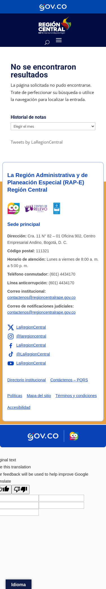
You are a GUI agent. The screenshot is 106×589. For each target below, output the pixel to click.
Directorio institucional (26, 380)
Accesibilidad (18, 407)
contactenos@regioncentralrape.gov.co (41, 297)
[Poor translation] (21, 489)
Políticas (14, 395)
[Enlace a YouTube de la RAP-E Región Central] (26, 363)
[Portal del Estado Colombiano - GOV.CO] (53, 7)
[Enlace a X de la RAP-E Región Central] (26, 327)
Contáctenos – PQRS (69, 380)
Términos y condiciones (76, 395)
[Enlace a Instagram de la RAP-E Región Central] (26, 336)
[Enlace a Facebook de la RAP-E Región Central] (26, 345)
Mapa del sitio (39, 395)
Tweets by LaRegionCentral (37, 142)
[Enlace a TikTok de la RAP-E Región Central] (28, 354)
